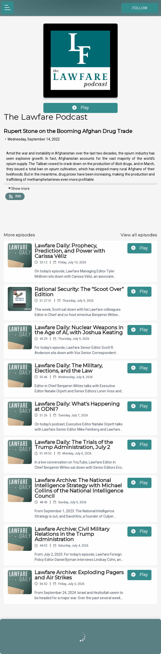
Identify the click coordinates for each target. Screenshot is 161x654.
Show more (19, 189)
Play (80, 107)
